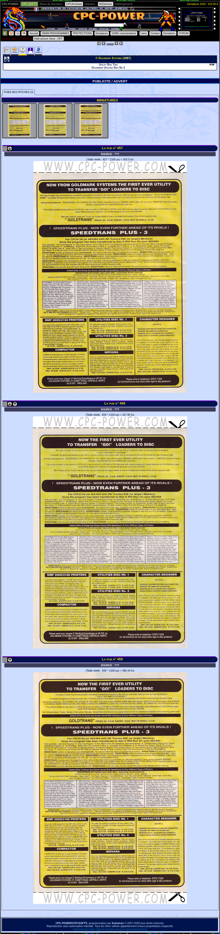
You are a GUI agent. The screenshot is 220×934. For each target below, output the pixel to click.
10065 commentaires (123, 33)
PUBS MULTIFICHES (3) (18, 92)
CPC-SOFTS (29, 4)
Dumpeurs (102, 33)
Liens (144, 33)
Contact (155, 33)
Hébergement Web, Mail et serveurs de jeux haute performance (110, 929)
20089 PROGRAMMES (55, 33)
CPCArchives (74, 4)
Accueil (33, 33)
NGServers (105, 4)
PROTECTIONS (82, 33)
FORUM (184, 33)
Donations (169, 33)
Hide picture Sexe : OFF (48, 38)
